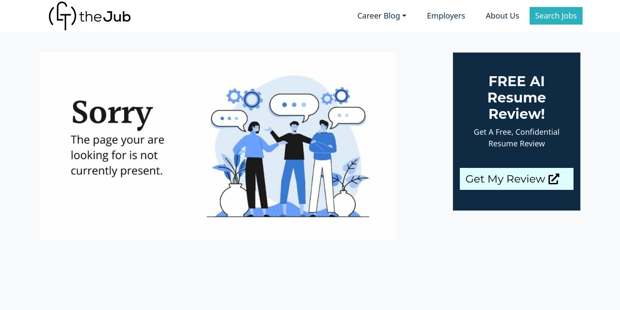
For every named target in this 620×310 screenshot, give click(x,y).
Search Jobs (556, 15)
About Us (502, 15)
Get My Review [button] (512, 178)
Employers (446, 15)
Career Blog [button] (378, 15)
